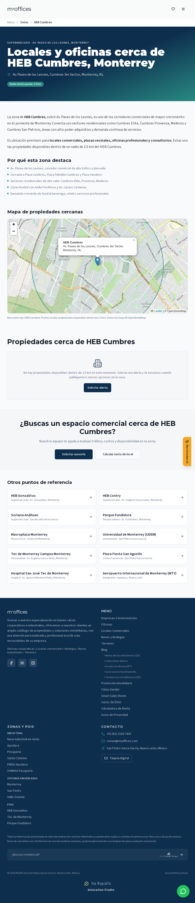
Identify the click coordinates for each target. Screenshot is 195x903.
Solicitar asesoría (73, 454)
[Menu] (183, 9)
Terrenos (107, 643)
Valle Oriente (16, 797)
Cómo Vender (110, 689)
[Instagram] (33, 663)
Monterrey (14, 784)
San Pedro (14, 791)
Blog (104, 650)
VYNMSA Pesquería (20, 771)
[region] (97, 266)
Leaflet (156, 311)
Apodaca (13, 745)
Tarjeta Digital (116, 758)
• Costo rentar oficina (116, 661)
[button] (97, 261)
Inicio (10, 22)
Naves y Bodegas (113, 637)
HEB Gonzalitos (17, 810)
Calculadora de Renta (115, 708)
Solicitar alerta (97, 387)
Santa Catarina (17, 758)
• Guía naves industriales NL (120, 672)
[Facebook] (11, 663)
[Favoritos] (173, 9)
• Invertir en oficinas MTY (118, 666)
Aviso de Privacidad (114, 715)
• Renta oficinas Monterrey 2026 (122, 656)
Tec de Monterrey (19, 817)
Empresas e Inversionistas (119, 618)
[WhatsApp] (183, 891)
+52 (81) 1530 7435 (116, 734)
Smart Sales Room (113, 696)
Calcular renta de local (118, 454)
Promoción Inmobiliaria (116, 683)
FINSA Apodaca (17, 764)
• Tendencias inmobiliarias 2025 (122, 677)
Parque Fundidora (19, 823)
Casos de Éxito (111, 702)
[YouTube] (22, 663)
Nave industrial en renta (23, 739)
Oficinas (106, 624)
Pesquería (14, 752)
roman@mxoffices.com (119, 741)
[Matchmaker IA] (187, 451)
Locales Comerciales (115, 631)
